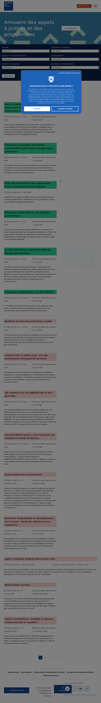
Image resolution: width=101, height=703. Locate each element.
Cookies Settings (65, 109)
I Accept (37, 109)
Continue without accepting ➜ (69, 73)
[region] (51, 92)
